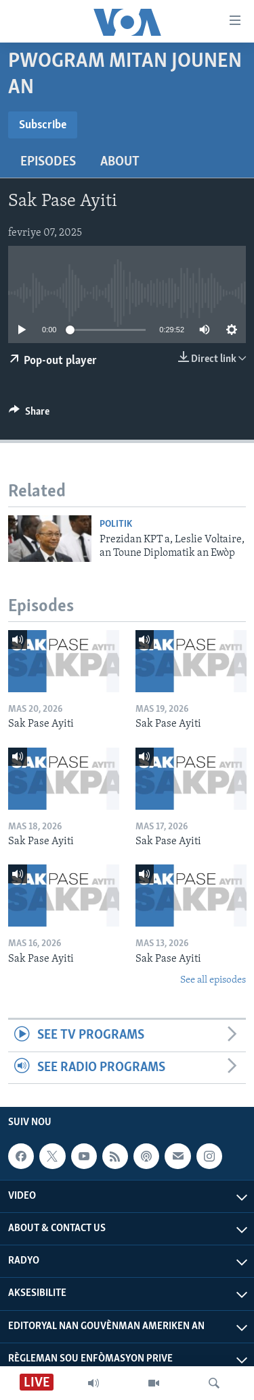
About (120, 162)
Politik (116, 524)
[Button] (29, 414)
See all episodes (213, 980)
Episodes (48, 162)
